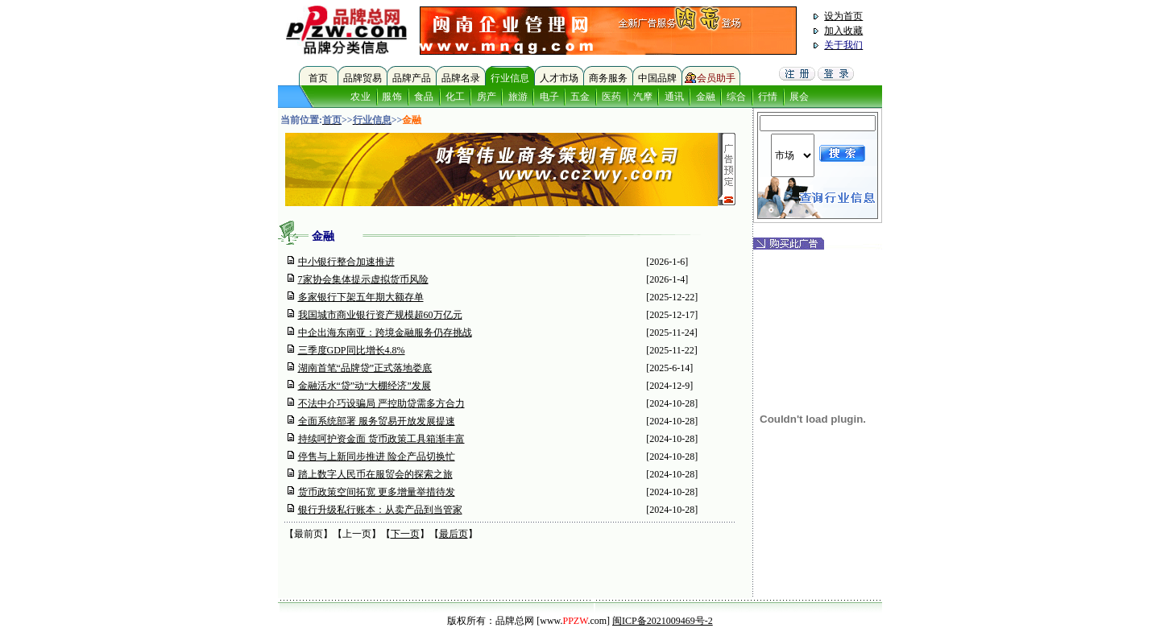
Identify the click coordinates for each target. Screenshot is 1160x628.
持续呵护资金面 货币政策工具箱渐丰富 (381, 438)
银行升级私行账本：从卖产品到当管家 (380, 509)
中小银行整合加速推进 (346, 261)
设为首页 (843, 16)
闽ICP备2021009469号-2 (662, 620)
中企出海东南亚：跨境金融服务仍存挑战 (385, 332)
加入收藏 (843, 30)
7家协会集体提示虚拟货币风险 (363, 279)
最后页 (453, 533)
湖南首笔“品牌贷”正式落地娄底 (365, 368)
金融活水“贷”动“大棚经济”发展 (364, 385)
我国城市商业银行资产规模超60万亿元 (380, 314)
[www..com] (573, 620)
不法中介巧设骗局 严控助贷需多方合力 (381, 403)
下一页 (405, 533)
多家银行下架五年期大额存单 (361, 297)
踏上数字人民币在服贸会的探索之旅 (375, 474)
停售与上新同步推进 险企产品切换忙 (376, 456)
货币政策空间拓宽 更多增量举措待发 (376, 492)
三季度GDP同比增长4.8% (351, 350)
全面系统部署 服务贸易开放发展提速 (376, 421)
